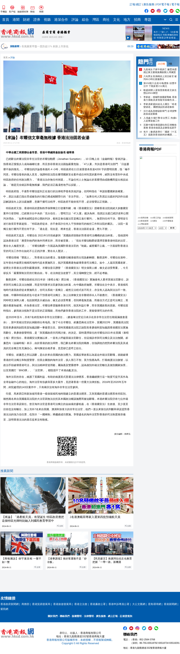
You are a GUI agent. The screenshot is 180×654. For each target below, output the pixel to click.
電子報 (175, 4)
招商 (137, 19)
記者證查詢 (126, 616)
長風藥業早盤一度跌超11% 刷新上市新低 (77, 46)
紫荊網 (4, 609)
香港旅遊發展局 (62, 604)
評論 (75, 19)
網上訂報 (113, 616)
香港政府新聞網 (9, 604)
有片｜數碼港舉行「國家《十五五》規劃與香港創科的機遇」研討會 (160, 133)
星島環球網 (154, 604)
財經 (26, 19)
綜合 (85, 19)
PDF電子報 (162, 4)
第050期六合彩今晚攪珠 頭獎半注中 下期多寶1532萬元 (160, 84)
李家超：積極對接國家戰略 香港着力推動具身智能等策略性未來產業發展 (160, 98)
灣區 (95, 19)
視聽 (47, 19)
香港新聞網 (170, 604)
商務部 (25, 604)
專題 (147, 19)
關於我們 (53, 616)
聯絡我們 (65, 616)
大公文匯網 (138, 604)
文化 (116, 19)
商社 (106, 19)
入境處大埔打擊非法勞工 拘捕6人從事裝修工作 (160, 119)
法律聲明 (89, 616)
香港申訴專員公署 (118, 604)
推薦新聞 (6, 471)
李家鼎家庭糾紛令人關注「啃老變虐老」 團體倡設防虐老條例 (160, 105)
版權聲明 (77, 616)
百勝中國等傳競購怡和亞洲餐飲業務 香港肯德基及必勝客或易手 (160, 126)
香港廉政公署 (98, 604)
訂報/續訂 (135, 4)
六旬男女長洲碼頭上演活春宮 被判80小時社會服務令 (160, 77)
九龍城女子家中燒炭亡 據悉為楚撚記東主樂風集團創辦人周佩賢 (160, 70)
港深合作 (61, 19)
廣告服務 (148, 4)
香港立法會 (80, 604)
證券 (36, 19)
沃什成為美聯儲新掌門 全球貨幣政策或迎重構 (160, 112)
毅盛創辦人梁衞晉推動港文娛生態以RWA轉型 (160, 91)
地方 (127, 19)
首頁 (5, 19)
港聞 (16, 19)
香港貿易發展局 (41, 604)
